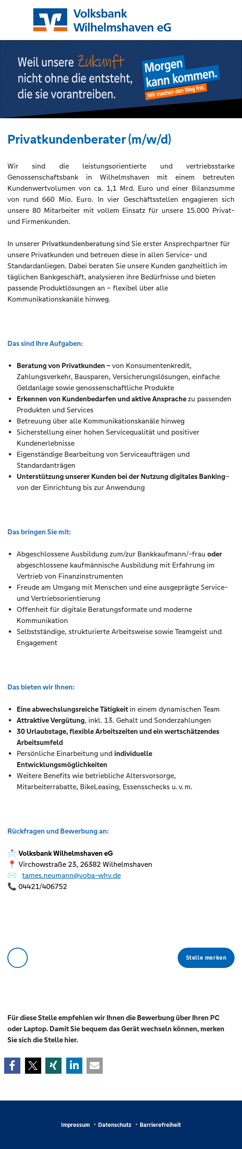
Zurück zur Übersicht (17, 958)
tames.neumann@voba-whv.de (71, 875)
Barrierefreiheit (160, 1125)
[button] (12, 1066)
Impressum (75, 1125)
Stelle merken (206, 958)
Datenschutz (114, 1125)
